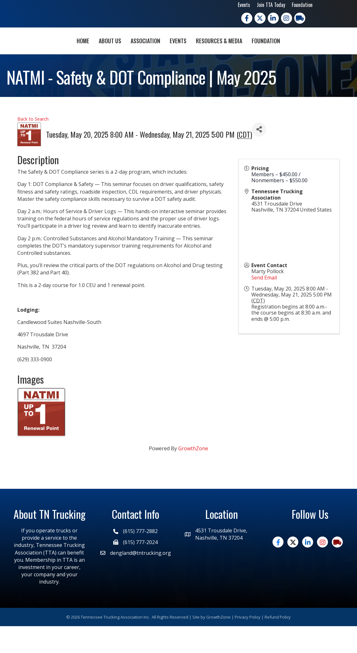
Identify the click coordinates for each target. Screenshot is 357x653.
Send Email (264, 304)
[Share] (259, 156)
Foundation (302, 4)
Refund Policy (278, 643)
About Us (73, 53)
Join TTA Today (271, 4)
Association (109, 53)
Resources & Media (255, 53)
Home (46, 53)
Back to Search (33, 146)
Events (244, 4)
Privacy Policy (247, 643)
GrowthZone (193, 475)
